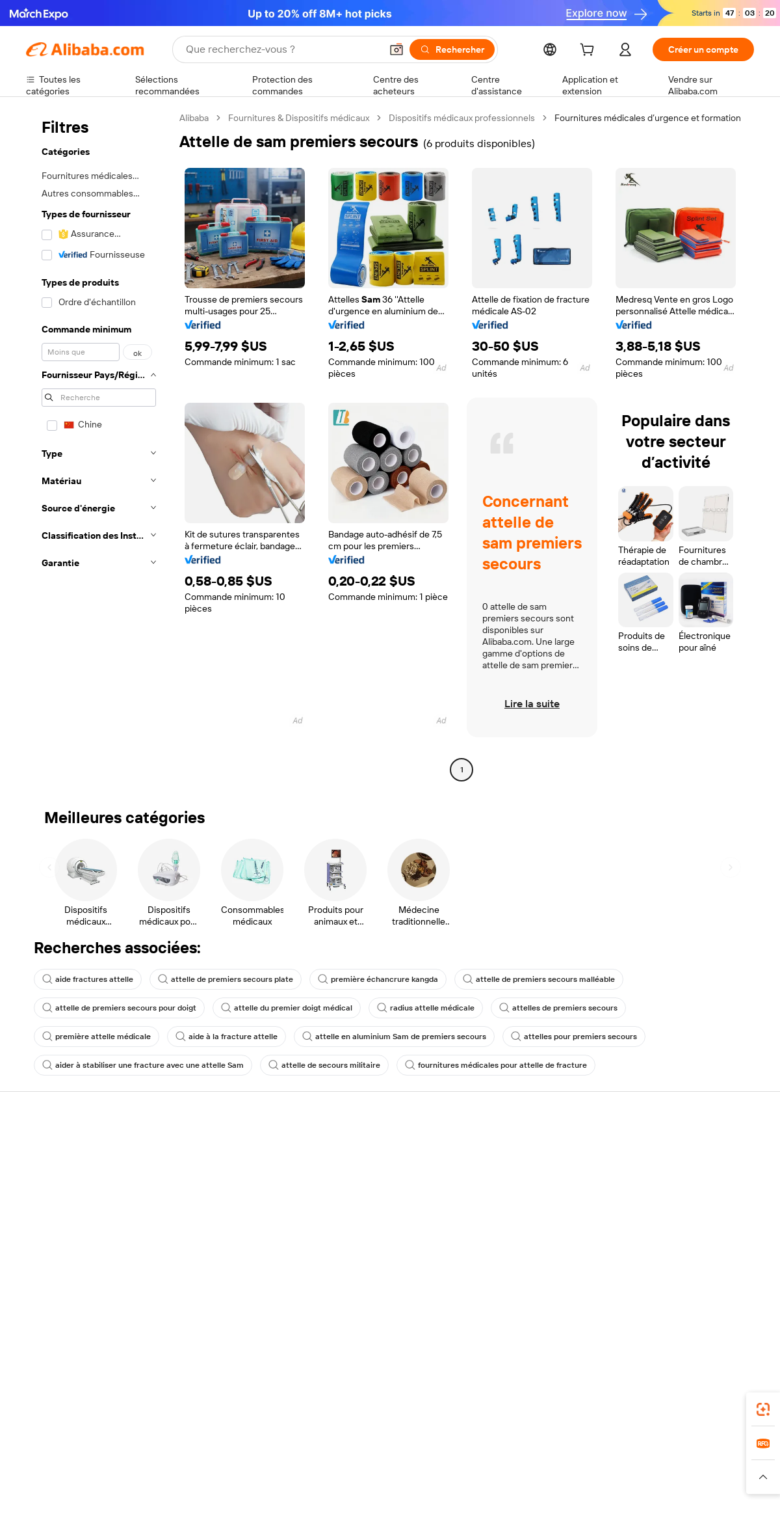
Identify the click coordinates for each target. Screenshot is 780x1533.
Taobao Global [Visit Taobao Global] (461, 1451)
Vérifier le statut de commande (88, 1200)
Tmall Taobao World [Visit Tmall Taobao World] (309, 1451)
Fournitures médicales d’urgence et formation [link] (647, 118)
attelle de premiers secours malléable (539, 979)
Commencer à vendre (518, 1151)
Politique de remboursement (233, 1176)
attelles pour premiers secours (574, 1036)
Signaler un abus (59, 1250)
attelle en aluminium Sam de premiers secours (394, 1036)
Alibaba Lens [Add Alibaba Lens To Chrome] (85, 1394)
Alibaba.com (535, 1394)
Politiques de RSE (659, 1190)
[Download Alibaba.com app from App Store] (614, 1394)
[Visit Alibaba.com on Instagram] (688, 1291)
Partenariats (498, 1225)
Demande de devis (362, 1165)
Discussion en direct (67, 1176)
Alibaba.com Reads (363, 1251)
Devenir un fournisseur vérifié (534, 1200)
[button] (396, 49)
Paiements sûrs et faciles (226, 1151)
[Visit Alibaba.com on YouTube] (708, 1291)
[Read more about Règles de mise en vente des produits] (276, 1477)
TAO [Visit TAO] (508, 1451)
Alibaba (194, 118)
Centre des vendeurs (517, 1176)
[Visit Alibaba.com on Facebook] (630, 1291)
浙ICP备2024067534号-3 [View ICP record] (704, 1508)
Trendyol (546, 1451)
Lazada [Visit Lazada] (408, 1451)
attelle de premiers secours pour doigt (119, 1008)
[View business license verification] (502, 1508)
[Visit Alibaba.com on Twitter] (669, 1291)
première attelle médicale (96, 1036)
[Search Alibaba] (282, 49)
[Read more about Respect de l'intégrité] (718, 1477)
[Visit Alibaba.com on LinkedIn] (649, 1291)
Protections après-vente (225, 1225)
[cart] (589, 51)
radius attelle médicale (425, 1008)
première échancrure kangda (378, 979)
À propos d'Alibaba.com (671, 1165)
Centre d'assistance (66, 1151)
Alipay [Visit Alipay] (371, 1451)
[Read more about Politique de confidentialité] (529, 1477)
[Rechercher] (452, 49)
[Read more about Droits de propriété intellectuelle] (412, 1477)
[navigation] (99, 445)
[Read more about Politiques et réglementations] (75, 1477)
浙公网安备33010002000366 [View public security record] (575, 1508)
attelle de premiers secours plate (225, 979)
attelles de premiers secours (558, 1008)
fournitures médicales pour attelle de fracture (496, 1065)
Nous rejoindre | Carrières (676, 1239)
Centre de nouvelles (665, 1215)
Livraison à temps (211, 1200)
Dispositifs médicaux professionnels (462, 118)
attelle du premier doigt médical (286, 1008)
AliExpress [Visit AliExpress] (187, 1451)
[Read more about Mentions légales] (167, 1477)
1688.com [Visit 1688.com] (239, 1451)
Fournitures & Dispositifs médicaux (298, 118)
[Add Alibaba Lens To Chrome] (210, 1394)
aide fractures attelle (87, 979)
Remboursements (62, 1225)
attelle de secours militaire (324, 1065)
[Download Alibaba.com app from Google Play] (710, 1394)
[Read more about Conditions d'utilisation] (628, 1477)
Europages (596, 1451)
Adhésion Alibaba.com (370, 1190)
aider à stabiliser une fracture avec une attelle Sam (143, 1065)
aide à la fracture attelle (227, 1036)
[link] (763, 1409)
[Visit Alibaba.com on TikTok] (727, 1291)
